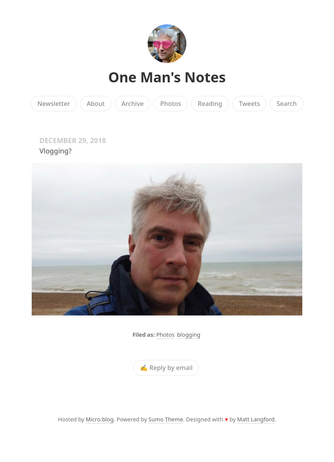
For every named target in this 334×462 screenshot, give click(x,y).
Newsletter (53, 103)
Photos (170, 103)
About (96, 103)
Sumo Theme (165, 419)
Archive (132, 103)
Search (287, 103)
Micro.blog (100, 419)
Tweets (249, 103)
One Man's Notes (167, 77)
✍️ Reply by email (166, 368)
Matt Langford (255, 419)
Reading (210, 103)
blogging (188, 334)
